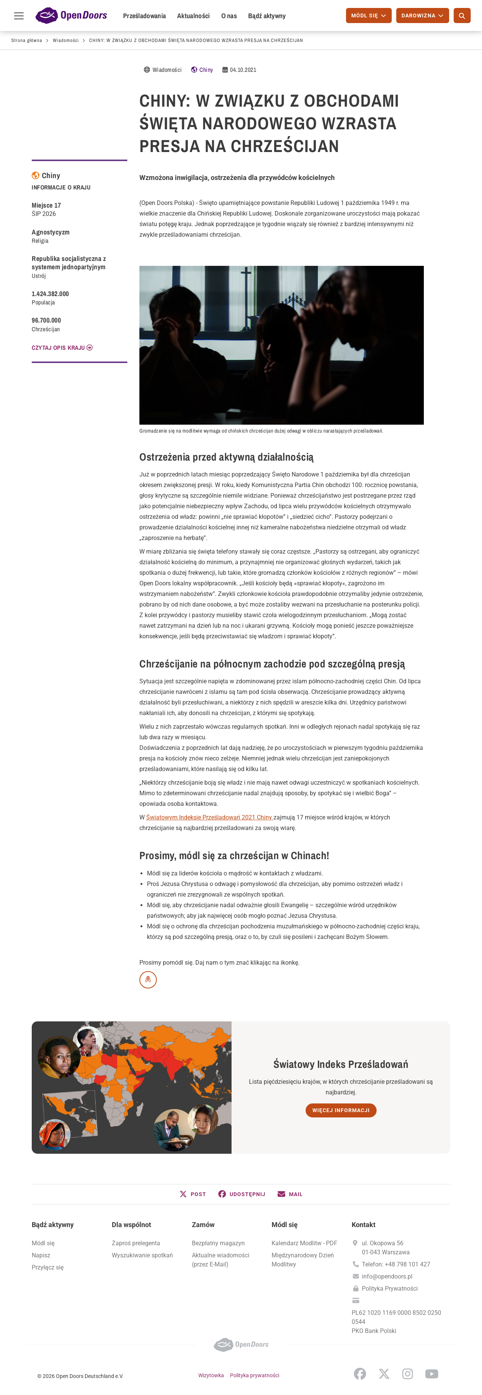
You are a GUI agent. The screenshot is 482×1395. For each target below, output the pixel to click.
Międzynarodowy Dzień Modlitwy (303, 1260)
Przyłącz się (47, 1267)
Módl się (43, 1243)
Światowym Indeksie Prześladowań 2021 (201, 817)
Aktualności (193, 15)
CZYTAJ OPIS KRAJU (58, 347)
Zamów (203, 1225)
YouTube (432, 1374)
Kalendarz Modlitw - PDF (304, 1243)
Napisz (41, 1255)
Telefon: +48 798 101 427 (396, 1264)
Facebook (360, 1374)
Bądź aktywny (267, 15)
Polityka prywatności (254, 1375)
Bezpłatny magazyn (218, 1243)
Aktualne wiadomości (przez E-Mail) (220, 1260)
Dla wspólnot (131, 1225)
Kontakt (363, 1225)
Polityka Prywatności (390, 1288)
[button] (192, 1194)
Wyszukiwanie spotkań (142, 1255)
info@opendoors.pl (387, 1276)
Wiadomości (66, 40)
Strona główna (26, 40)
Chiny (206, 69)
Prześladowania (144, 15)
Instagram (407, 1374)
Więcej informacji (341, 1110)
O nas (229, 15)
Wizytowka (211, 1375)
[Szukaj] (462, 15)
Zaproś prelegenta (136, 1243)
